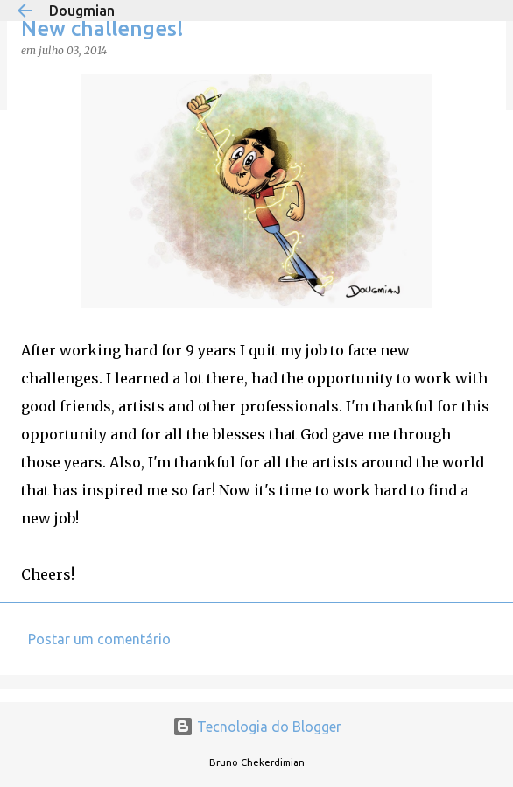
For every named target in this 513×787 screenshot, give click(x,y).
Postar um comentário (99, 639)
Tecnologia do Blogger (256, 726)
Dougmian (82, 10)
